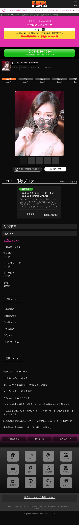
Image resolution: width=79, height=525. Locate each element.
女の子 (30, 472)
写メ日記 (66, 472)
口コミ (48, 485)
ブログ (30, 485)
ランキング (13, 472)
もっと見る (72, 182)
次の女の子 (64, 439)
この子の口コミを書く (27, 169)
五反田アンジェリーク (39, 25)
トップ (13, 458)
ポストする (55, 169)
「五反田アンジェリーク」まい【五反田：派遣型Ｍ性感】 (36, 194)
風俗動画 (13, 485)
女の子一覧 (39, 439)
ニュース (66, 485)
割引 (30, 458)
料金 (48, 458)
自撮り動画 (48, 472)
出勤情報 (66, 458)
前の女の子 (14, 439)
